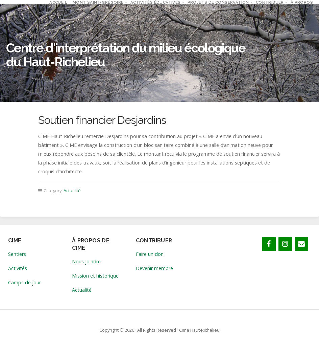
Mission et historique (95, 275)
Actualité (72, 191)
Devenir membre (154, 268)
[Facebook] (269, 244)
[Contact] (301, 244)
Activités (17, 268)
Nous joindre (86, 261)
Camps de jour (24, 282)
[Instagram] (285, 244)
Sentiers (17, 254)
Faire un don (150, 254)
